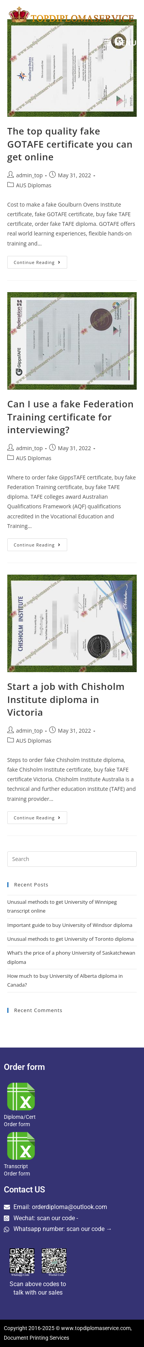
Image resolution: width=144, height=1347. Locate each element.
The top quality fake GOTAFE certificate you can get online (70, 143)
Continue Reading (40, 260)
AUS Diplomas (33, 185)
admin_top (29, 175)
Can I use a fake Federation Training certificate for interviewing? (70, 416)
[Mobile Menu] (120, 43)
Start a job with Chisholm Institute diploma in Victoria (66, 699)
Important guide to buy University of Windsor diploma (69, 925)
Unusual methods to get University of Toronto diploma (70, 938)
